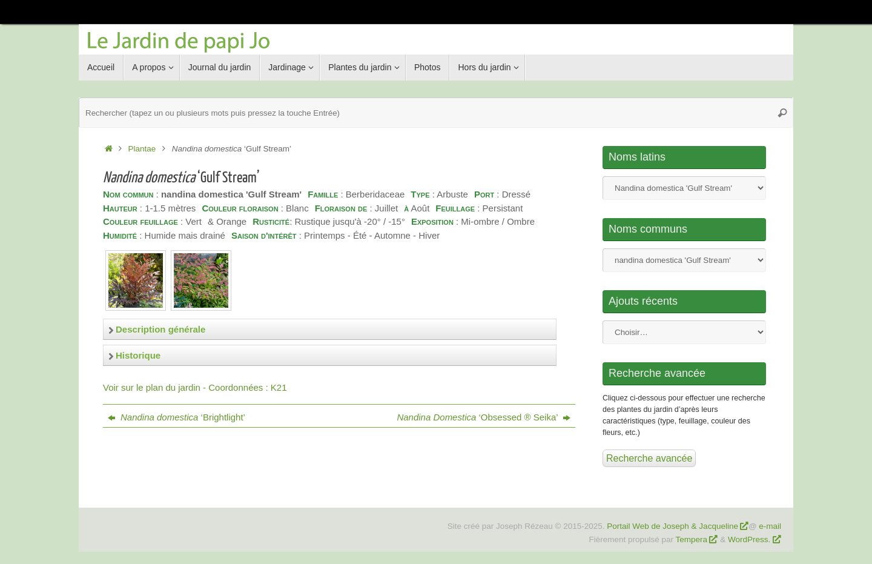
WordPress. (750, 539)
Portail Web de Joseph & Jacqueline (672, 526)
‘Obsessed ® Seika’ (483, 417)
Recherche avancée (649, 458)
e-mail (770, 526)
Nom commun (684, 260)
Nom (684, 188)
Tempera (692, 539)
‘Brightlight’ (176, 417)
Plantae (142, 148)
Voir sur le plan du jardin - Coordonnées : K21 (195, 387)
